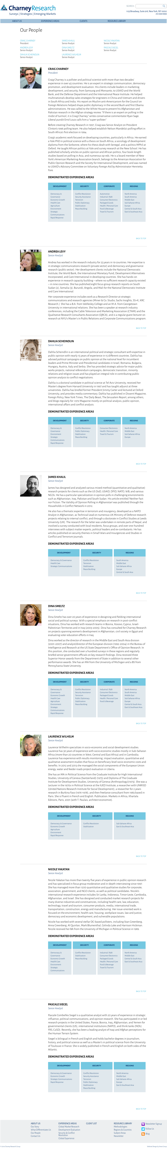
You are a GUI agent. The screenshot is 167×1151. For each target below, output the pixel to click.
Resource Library (117, 21)
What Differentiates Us (41, 1130)
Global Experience (66, 1138)
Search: (130, 6)
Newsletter (119, 1136)
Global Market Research (68, 1127)
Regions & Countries (123, 1130)
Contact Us (35, 1136)
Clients (83, 21)
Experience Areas (50, 21)
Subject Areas (120, 1133)
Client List (91, 1123)
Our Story (35, 1127)
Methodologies (120, 1127)
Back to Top (141, 238)
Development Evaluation (69, 1130)
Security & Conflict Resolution (66, 1134)
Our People (36, 1133)
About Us (17, 21)
